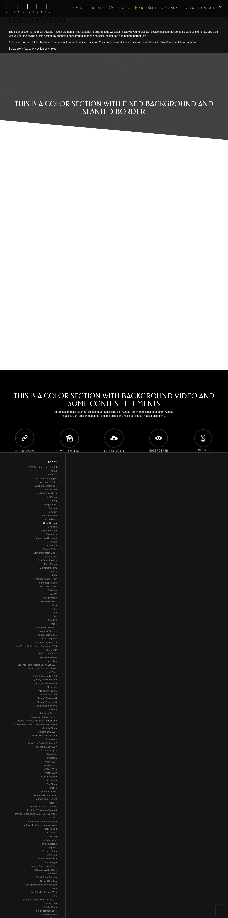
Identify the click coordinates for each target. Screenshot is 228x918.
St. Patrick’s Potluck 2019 (44, 892)
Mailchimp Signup (48, 691)
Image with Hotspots (46, 627)
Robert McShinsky (47, 858)
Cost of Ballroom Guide (45, 553)
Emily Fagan (50, 564)
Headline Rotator (48, 601)
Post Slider (51, 832)
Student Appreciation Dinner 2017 (40, 899)
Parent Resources (48, 791)
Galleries (52, 590)
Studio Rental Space (46, 910)
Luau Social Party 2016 (45, 676)
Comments (51, 534)
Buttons (53, 508)
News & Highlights (47, 750)
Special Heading (48, 881)
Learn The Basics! (48, 657)
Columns (52, 526)
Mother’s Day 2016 (47, 732)
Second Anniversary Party (44, 866)
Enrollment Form (48, 567)
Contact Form (50, 545)
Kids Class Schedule (46, 635)
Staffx (54, 896)
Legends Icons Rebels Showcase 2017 (37, 665)
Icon (54, 612)
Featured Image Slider (45, 579)
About (54, 471)
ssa (55, 888)
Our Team (52, 784)
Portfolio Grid (50, 829)
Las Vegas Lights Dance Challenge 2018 (36, 646)
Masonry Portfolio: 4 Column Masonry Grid (35, 724)
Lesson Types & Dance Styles (42, 668)
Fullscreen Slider (48, 586)
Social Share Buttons (46, 877)
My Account (51, 739)
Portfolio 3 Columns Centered (42, 810)
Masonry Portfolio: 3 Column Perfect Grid (36, 720)
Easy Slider (51, 556)
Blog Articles (50, 504)
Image (53, 623)
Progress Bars (49, 851)
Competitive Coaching (46, 538)
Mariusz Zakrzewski (47, 698)
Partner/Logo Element (46, 799)
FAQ (54, 575)
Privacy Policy (50, 840)
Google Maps (50, 597)
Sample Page (50, 862)
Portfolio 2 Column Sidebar (43, 806)
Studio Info (51, 903)
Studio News (50, 907)
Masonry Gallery (48, 713)
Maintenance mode (47, 694)
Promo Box (51, 855)
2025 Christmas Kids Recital (42, 467)
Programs (52, 847)
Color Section (50, 523)
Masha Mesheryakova (46, 705)
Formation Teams (48, 582)
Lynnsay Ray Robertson (45, 679)
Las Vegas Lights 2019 (45, 642)
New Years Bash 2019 (46, 746)
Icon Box (52, 616)
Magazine (52, 687)
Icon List (52, 620)
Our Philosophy (49, 776)
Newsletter (51, 754)
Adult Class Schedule (46, 486)
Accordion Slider (48, 482)
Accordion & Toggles (46, 478)
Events (53, 571)
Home (54, 609)
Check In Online (49, 515)
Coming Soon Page (47, 530)
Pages (53, 788)
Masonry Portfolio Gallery (44, 717)
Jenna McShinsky (48, 631)
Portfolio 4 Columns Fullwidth (42, 821)
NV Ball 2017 (50, 765)
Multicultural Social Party (44, 735)
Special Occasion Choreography (40, 884)
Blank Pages (50, 497)
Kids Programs (49, 638)
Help (54, 605)
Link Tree (52, 672)
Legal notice (51, 661)
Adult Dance (50, 489)
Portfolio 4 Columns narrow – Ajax (40, 825)
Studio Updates (49, 914)
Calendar (52, 512)
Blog (54, 500)
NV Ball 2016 (50, 761)
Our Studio (51, 780)
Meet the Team (49, 728)
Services (52, 873)
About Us (52, 474)
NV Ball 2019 (50, 773)
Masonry (52, 709)
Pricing (53, 836)
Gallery (53, 594)
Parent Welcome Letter (45, 795)
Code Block (51, 519)
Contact (53, 541)
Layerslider (51, 650)
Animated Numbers (47, 493)
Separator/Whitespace (45, 870)
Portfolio (52, 802)
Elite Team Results (47, 560)
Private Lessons (49, 844)
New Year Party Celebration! (42, 743)
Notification (51, 758)
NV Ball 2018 (50, 769)
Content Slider (49, 549)
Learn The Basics (48, 653)
